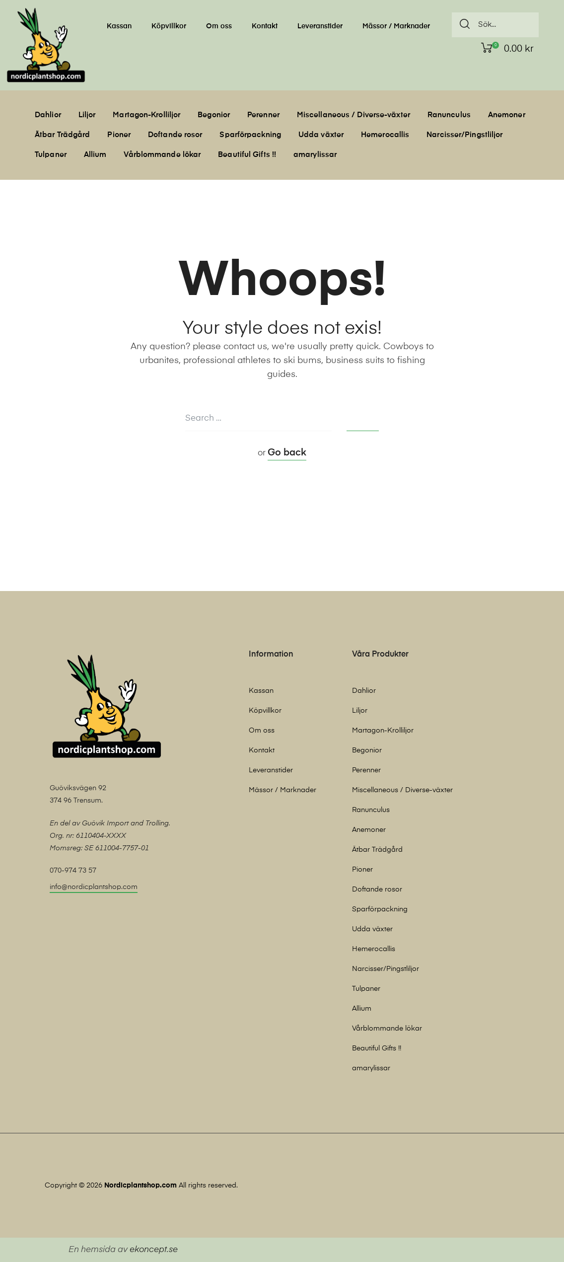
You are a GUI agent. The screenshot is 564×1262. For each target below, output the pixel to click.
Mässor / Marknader (396, 26)
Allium (95, 154)
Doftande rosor (175, 135)
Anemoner (506, 115)
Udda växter (321, 135)
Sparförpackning (250, 135)
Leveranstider (320, 26)
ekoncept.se (154, 1250)
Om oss (219, 26)
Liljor (87, 115)
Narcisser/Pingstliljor (464, 135)
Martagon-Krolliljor (146, 115)
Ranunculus (449, 115)
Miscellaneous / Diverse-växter (353, 115)
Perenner (263, 115)
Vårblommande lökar (162, 154)
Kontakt (265, 26)
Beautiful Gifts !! (247, 154)
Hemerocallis (385, 135)
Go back (287, 452)
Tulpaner (51, 154)
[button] (94, 888)
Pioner (119, 135)
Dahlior (48, 115)
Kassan (119, 26)
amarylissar (315, 154)
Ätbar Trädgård (62, 135)
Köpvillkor (168, 26)
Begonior (214, 115)
